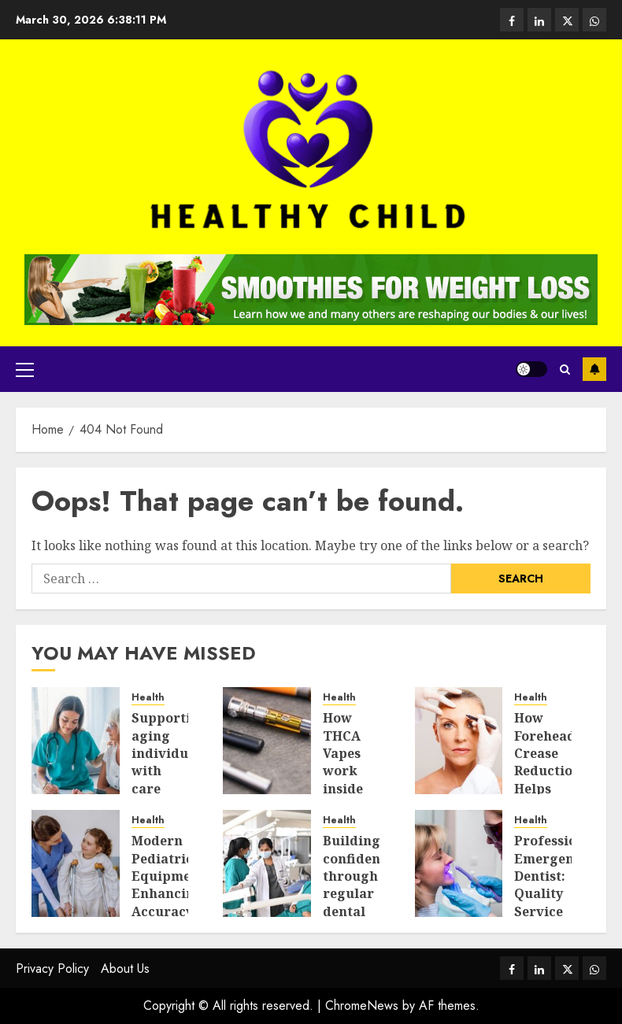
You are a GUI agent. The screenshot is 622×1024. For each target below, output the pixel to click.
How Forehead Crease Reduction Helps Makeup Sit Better (547, 779)
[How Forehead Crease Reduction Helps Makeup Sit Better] (459, 740)
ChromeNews (361, 1005)
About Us (125, 968)
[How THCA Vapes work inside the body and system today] (267, 740)
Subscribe (594, 369)
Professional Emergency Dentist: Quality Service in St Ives (556, 893)
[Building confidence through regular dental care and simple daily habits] (267, 863)
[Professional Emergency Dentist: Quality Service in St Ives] (459, 863)
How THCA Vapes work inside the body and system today (351, 788)
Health (148, 697)
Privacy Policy (52, 968)
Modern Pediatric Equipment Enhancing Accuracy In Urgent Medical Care (168, 911)
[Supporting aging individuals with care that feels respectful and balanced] (75, 740)
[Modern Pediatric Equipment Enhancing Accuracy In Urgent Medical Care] (75, 863)
